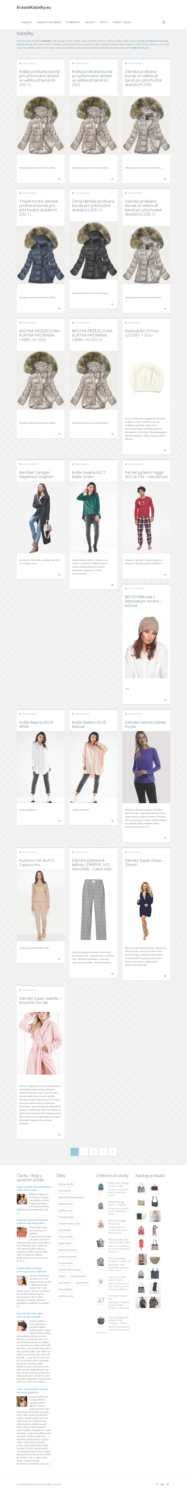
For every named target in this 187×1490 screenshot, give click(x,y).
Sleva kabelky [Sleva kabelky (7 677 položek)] (65, 1190)
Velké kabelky (134, 322)
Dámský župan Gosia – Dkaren (144, 862)
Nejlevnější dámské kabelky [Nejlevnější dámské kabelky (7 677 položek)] (71, 1197)
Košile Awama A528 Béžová (89, 724)
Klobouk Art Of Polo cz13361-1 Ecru (142, 333)
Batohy (90, 22)
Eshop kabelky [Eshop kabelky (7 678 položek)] (65, 1289)
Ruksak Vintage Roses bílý (117, 1222)
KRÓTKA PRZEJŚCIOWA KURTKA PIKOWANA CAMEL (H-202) (39, 335)
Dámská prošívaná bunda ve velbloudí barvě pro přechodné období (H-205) (143, 78)
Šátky (104, 22)
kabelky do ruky (25, 44)
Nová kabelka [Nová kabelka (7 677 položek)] (82, 1282)
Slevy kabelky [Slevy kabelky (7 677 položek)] (65, 1230)
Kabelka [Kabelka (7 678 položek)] (62, 1276)
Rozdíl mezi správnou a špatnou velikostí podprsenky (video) (33, 1221)
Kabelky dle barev (49, 22)
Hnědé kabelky (29, 714)
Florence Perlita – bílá (118, 1297)
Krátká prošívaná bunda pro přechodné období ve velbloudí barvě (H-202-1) (39, 78)
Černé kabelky (29, 63)
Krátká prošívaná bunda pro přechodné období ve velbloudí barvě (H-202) (92, 78)
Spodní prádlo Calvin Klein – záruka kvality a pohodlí (30, 1315)
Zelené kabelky (135, 63)
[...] (18, 1212)
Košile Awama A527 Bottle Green (89, 474)
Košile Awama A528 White (36, 724)
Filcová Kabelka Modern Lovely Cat (119, 1260)
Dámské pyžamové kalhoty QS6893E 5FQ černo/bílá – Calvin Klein (92, 864)
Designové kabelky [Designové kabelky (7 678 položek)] (67, 1256)
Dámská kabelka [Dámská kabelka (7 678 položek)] (66, 1217)
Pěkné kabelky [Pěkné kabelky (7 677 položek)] (65, 1243)
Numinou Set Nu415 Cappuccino (36, 862)
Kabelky (27, 22)
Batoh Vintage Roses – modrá (117, 1203)
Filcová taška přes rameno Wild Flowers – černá (118, 1320)
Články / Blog (122, 22)
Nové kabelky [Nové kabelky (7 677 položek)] (65, 1282)
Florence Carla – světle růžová (117, 1278)
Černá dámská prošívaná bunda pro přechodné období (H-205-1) (93, 205)
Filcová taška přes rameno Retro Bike (119, 1241)
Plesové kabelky (30, 464)
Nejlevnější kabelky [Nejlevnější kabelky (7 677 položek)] (67, 1250)
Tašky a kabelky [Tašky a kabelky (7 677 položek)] (66, 1236)
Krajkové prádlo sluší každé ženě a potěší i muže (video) (34, 1188)
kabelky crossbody (158, 40)
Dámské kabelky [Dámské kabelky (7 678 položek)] (66, 1296)
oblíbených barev (140, 47)
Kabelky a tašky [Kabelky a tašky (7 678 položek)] (66, 1210)
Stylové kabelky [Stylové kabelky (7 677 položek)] (66, 1204)
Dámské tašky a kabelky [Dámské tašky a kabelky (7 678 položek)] (69, 1269)
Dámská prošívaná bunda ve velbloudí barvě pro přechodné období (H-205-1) (143, 207)
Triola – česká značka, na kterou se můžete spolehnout (33, 1391)
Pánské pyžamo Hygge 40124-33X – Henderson (146, 474)
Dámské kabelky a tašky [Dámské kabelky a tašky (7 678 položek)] (69, 1223)
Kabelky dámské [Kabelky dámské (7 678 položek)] (66, 1184)
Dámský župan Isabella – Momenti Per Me (40, 1000)
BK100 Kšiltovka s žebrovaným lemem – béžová (143, 601)
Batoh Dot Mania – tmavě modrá (119, 1184)
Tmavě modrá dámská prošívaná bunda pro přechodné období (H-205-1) (38, 207)
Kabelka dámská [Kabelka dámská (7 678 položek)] (78, 1276)
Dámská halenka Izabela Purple (145, 724)
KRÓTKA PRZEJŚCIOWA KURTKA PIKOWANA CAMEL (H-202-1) (92, 335)
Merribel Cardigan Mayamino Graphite (36, 474)
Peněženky (73, 22)
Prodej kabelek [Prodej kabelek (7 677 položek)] (65, 1263)
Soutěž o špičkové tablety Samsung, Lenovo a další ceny (31, 1270)
